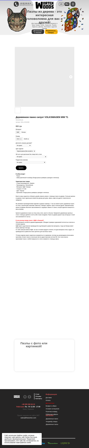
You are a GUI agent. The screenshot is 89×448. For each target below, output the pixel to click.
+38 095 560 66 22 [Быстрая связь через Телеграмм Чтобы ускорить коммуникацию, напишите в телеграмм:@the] (25, 3)
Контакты (39, 398)
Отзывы (38, 396)
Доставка (49, 397)
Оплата (48, 400)
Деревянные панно (52, 419)
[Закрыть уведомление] (40, 435)
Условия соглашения (52, 409)
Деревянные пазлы (52, 424)
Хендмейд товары (51, 421)
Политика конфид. (52, 411)
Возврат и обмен (51, 406)
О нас (37, 394)
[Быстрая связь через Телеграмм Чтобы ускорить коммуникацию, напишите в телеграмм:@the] (16, 4)
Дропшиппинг (50, 403)
